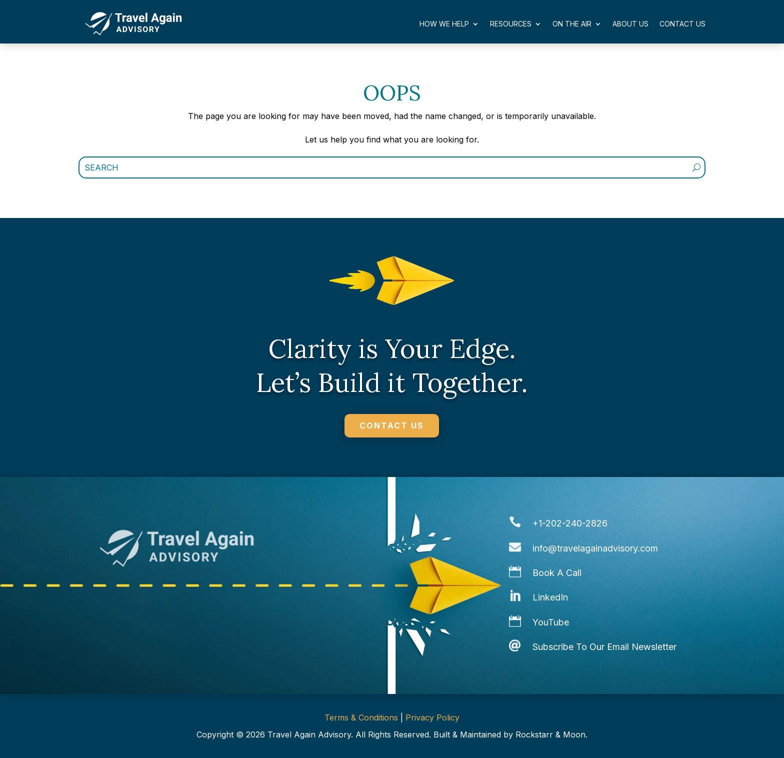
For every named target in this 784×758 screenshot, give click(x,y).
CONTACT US (392, 425)
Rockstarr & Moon (551, 735)
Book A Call (557, 573)
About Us (630, 24)
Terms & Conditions (361, 717)
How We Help (444, 24)
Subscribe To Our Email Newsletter (604, 647)
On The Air (572, 24)
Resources (511, 24)
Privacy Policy (433, 717)
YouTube (550, 622)
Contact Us (683, 24)
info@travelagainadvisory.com (595, 548)
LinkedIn (550, 597)
